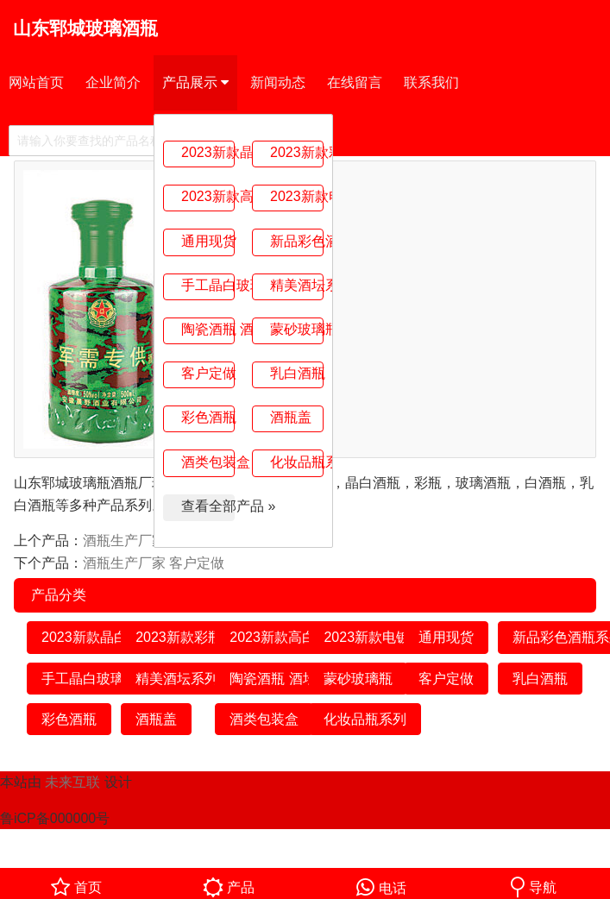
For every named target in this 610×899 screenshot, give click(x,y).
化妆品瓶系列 (297, 462)
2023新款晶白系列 (208, 152)
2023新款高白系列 (208, 196)
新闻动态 (277, 82)
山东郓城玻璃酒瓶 (85, 28)
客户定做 (208, 373)
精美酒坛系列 (297, 285)
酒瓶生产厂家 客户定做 (153, 563)
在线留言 (354, 82)
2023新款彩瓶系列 (297, 152)
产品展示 (195, 82)
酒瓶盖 (290, 417)
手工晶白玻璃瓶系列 (208, 285)
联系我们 (431, 82)
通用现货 (208, 241)
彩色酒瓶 (208, 417)
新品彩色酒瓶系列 (297, 241)
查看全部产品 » (208, 506)
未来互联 (72, 782)
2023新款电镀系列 (297, 196)
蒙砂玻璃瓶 (297, 329)
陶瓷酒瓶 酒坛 (208, 329)
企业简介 (113, 82)
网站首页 (36, 82)
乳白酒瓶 (297, 373)
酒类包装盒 (208, 462)
